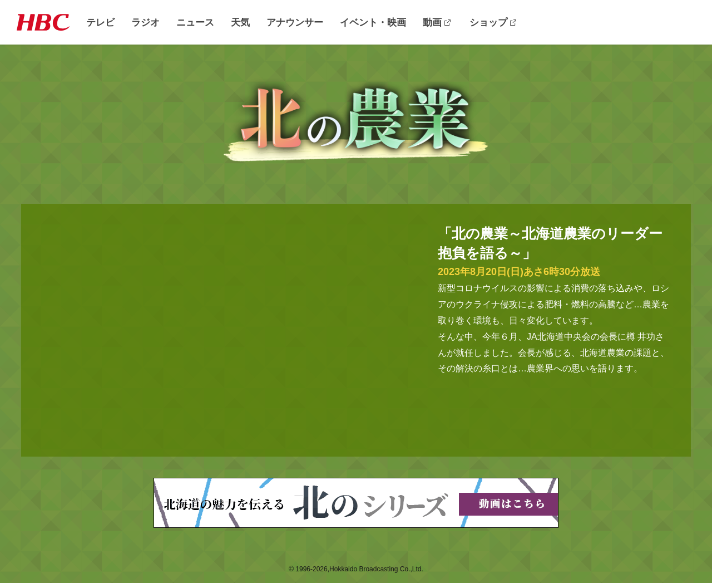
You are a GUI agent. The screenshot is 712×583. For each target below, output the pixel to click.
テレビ (100, 22)
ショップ (488, 22)
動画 (432, 22)
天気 (240, 22)
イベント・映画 (373, 22)
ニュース (195, 22)
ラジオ (145, 22)
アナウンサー (294, 22)
